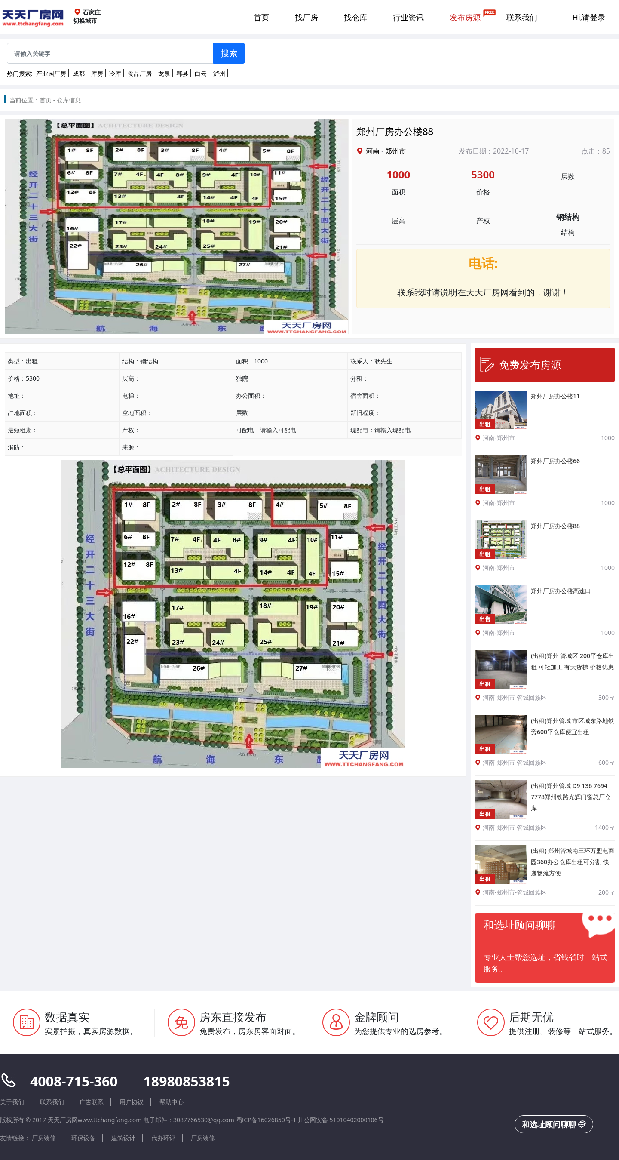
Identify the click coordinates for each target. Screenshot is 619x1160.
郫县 (182, 73)
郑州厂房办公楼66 (555, 461)
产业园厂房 (51, 73)
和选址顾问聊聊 (554, 1124)
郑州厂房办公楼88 (555, 526)
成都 (79, 73)
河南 (373, 151)
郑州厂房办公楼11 (555, 396)
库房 (97, 73)
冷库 (115, 73)
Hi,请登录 (589, 17)
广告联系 (92, 1102)
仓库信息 (69, 100)
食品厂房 (140, 73)
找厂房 (306, 17)
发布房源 (465, 17)
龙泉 (164, 73)
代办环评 (163, 1138)
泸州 (219, 73)
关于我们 (12, 1102)
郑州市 (395, 151)
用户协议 (132, 1102)
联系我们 (521, 17)
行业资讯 (408, 17)
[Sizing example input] (110, 53)
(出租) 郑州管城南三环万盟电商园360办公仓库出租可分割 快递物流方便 (572, 861)
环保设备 (83, 1138)
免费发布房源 (520, 364)
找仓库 (355, 17)
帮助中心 (171, 1102)
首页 (261, 17)
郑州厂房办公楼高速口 (561, 591)
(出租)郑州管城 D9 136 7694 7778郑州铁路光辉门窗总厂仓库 (571, 797)
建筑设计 (123, 1138)
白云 (201, 73)
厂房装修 (44, 1138)
